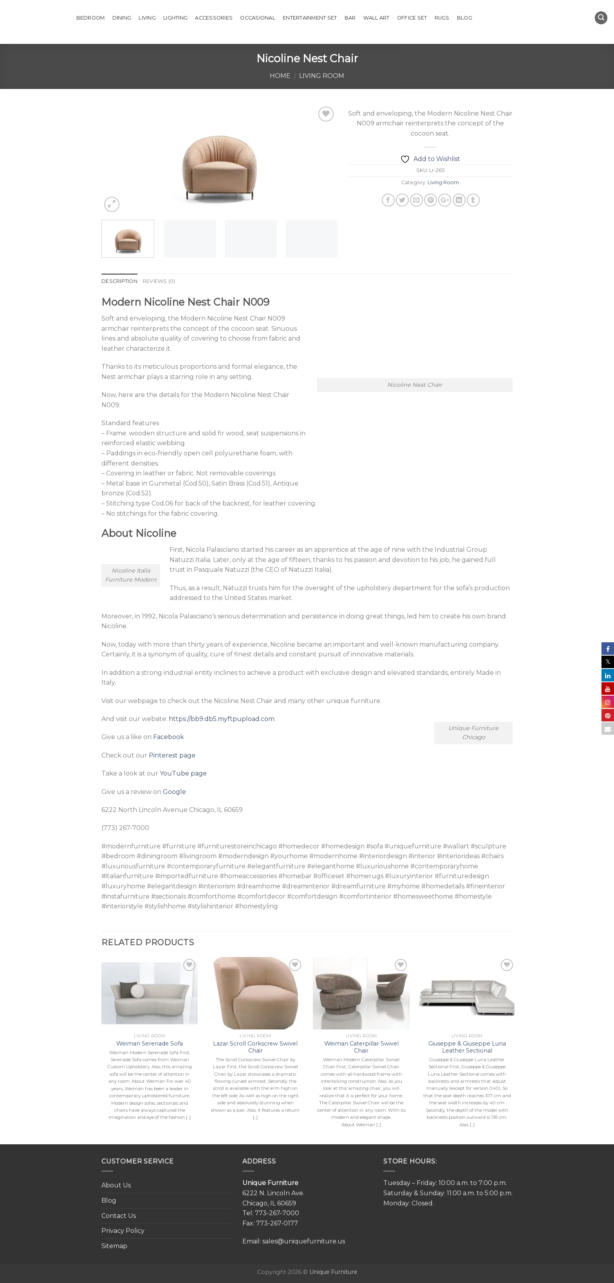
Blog (464, 18)
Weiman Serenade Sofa (149, 1043)
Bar (350, 18)
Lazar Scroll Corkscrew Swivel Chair (255, 1047)
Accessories (214, 18)
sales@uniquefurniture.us (303, 1241)
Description (119, 281)
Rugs (442, 18)
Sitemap (114, 1246)
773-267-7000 (277, 1213)
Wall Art (376, 18)
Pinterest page (172, 755)
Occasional (257, 18)
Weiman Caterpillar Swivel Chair (361, 1047)
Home (280, 76)
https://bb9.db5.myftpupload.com (221, 719)
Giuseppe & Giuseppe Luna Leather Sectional (467, 1047)
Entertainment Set (310, 18)
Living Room (321, 76)
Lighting (175, 18)
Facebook (168, 737)
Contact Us (118, 1216)
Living (147, 18)
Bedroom (90, 18)
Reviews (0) (159, 281)
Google (174, 792)
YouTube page (183, 773)
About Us (116, 1185)
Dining (122, 18)
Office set (412, 18)
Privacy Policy (122, 1230)
